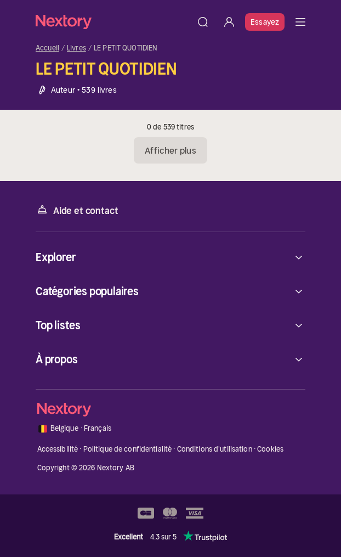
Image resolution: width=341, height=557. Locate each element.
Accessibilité (57, 449)
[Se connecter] (229, 22)
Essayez (265, 22)
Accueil (47, 48)
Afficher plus (170, 150)
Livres (76, 48)
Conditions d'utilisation (214, 449)
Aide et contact (77, 210)
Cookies (270, 449)
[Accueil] (113, 22)
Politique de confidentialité (127, 449)
